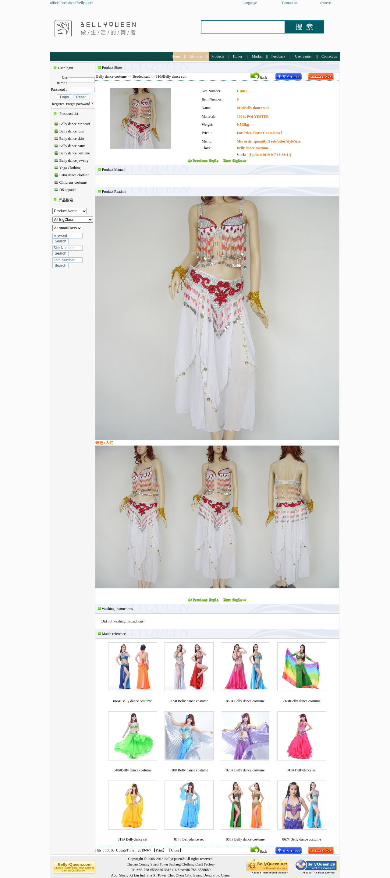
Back (258, 78)
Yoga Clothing (70, 168)
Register (58, 104)
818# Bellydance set (301, 770)
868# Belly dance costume (245, 839)
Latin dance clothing (74, 175)
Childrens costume (73, 182)
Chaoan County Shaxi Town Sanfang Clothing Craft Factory (171, 864)
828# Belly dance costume (189, 770)
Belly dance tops (71, 131)
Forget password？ (80, 104)
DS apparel (67, 190)
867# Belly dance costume (301, 839)
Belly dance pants (72, 146)
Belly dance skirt (71, 138)
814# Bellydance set (189, 839)
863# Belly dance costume (245, 701)
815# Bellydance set (132, 839)
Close (175, 850)
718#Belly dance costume (302, 701)
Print (159, 850)
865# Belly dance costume (189, 701)
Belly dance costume (74, 153)
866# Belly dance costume (132, 701)
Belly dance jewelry (74, 160)
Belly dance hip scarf (74, 124)
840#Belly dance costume (132, 770)
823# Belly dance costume (245, 770)
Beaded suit (141, 76)
